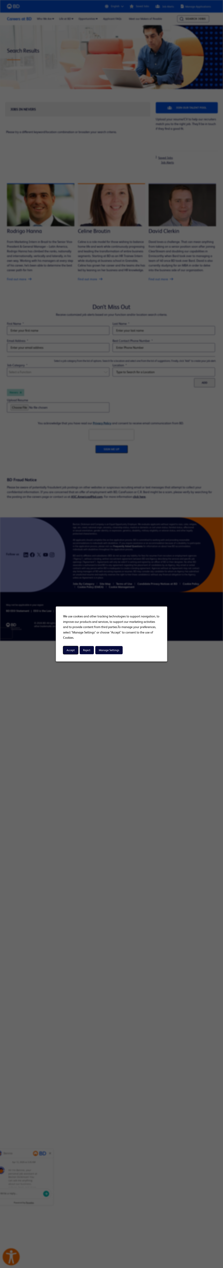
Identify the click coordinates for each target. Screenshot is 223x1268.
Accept (71, 650)
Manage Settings (109, 650)
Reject (86, 650)
